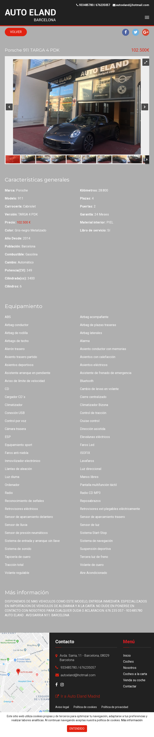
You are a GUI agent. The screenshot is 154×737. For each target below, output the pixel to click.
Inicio (127, 655)
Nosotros (129, 668)
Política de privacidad (114, 707)
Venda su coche (134, 680)
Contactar (129, 686)
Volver (16, 32)
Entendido (77, 728)
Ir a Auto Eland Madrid (77, 696)
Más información (132, 720)
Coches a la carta (135, 674)
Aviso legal (62, 707)
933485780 (86, 5)
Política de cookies (85, 707)
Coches (128, 661)
